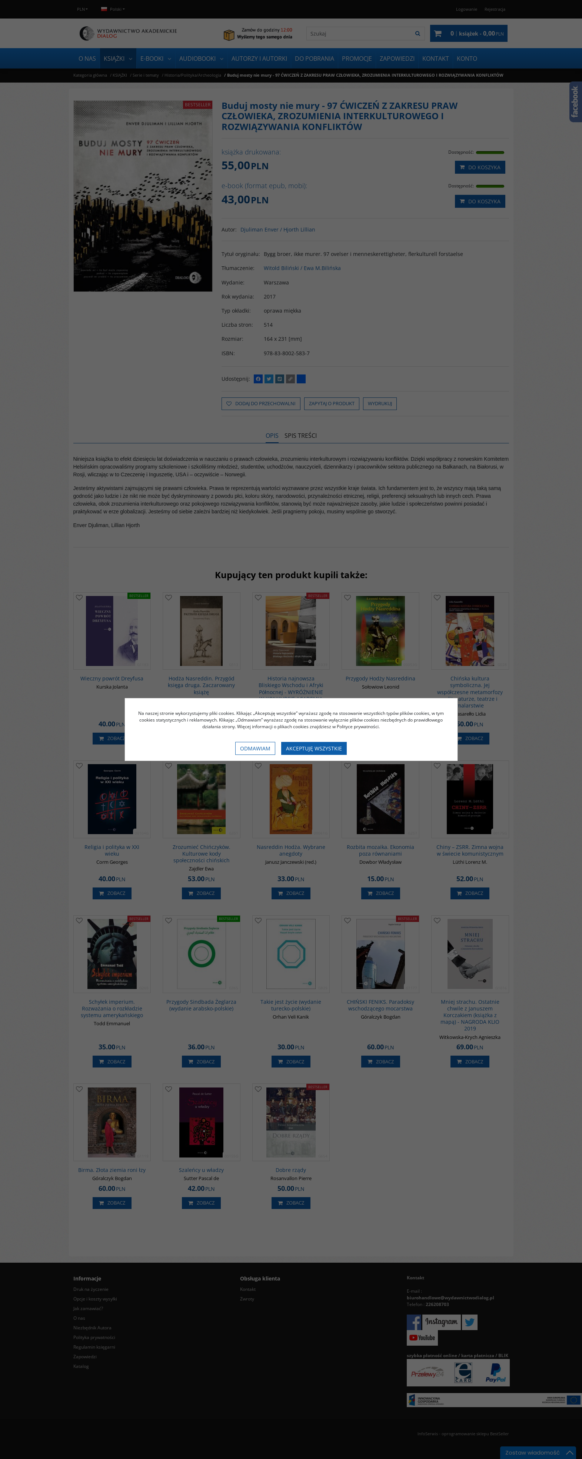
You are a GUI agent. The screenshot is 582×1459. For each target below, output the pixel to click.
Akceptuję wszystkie (314, 748)
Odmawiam (255, 748)
